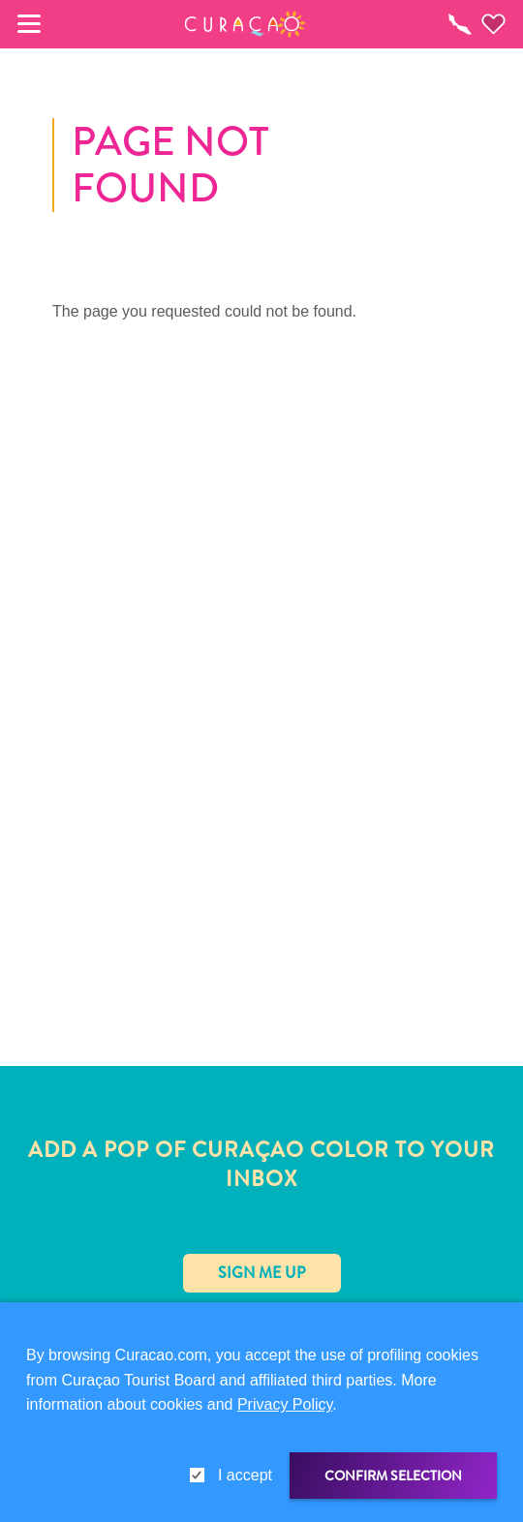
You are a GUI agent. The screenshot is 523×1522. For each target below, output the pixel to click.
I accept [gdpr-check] (245, 1475)
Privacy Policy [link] (284, 1404)
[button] (245, 24)
